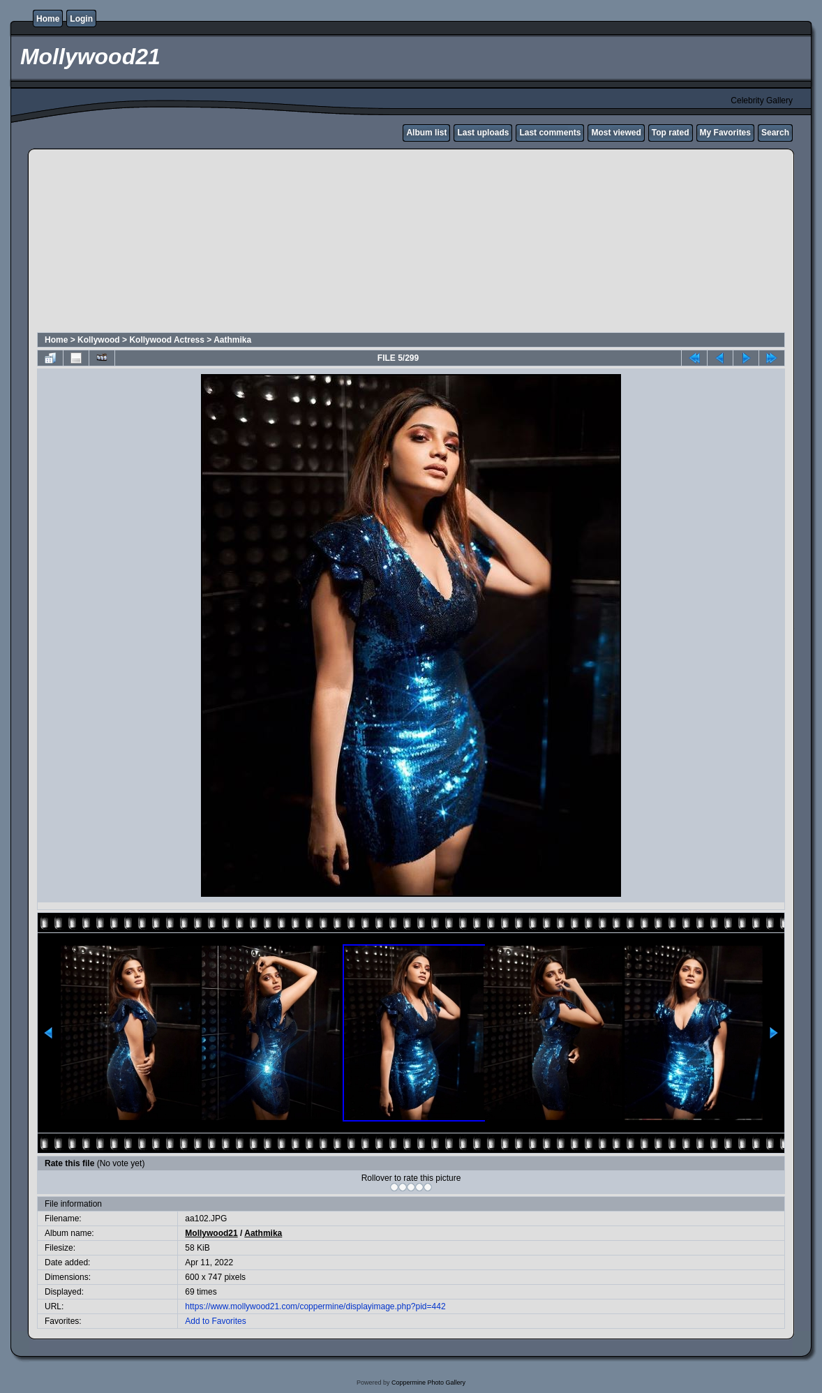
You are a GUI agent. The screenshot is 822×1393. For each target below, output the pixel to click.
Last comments (550, 132)
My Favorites (725, 132)
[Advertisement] (374, 243)
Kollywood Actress (166, 340)
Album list (426, 132)
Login (81, 19)
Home (47, 19)
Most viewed (616, 132)
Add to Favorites (215, 1321)
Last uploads (483, 132)
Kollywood (98, 340)
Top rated (670, 132)
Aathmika (232, 340)
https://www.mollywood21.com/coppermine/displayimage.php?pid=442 (315, 1306)
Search (775, 132)
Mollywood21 (211, 1233)
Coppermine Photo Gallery (428, 1382)
